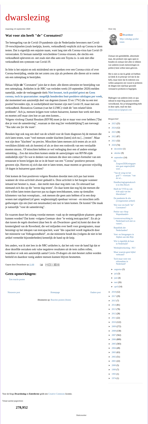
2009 (114, 326)
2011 (114, 318)
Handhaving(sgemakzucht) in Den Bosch (124, 183)
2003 (114, 352)
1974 (114, 378)
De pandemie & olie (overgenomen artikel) (124, 199)
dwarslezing (27, 17)
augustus (118, 269)
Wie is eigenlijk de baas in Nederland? (124, 242)
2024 (114, 128)
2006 (114, 339)
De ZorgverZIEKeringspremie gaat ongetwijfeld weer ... (125, 165)
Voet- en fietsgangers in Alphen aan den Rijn (124, 235)
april (116, 286)
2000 (114, 365)
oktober (117, 153)
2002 (114, 357)
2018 (114, 292)
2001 (114, 361)
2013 (114, 309)
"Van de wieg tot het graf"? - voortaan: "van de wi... (124, 175)
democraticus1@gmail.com (120, 110)
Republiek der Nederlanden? (121, 229)
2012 (114, 313)
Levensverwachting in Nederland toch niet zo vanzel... (124, 221)
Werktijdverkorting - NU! (125, 248)
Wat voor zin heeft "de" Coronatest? (34, 35)
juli (115, 273)
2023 (114, 132)
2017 (114, 296)
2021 (114, 141)
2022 (114, 136)
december (118, 149)
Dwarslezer (128, 35)
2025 (114, 123)
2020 (114, 145)
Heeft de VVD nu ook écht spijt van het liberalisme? (123, 191)
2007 (114, 335)
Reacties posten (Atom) (61, 300)
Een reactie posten (17, 279)
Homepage (55, 292)
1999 (114, 369)
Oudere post (95, 292)
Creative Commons (56, 394)
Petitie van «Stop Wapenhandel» (121, 213)
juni (116, 278)
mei (116, 282)
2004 (114, 348)
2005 (114, 344)
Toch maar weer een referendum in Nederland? (122, 261)
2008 (114, 331)
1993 (114, 374)
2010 (114, 322)
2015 (114, 301)
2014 (114, 305)
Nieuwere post (14, 292)
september (118, 157)
